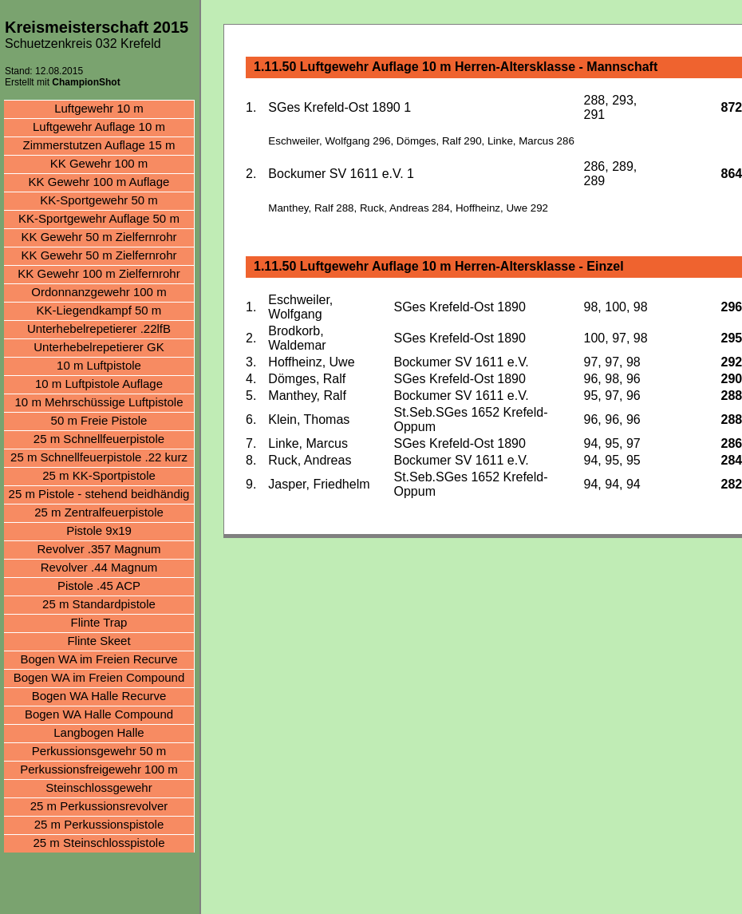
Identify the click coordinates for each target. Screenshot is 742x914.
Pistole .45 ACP (98, 585)
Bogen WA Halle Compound (99, 714)
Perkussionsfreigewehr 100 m (99, 769)
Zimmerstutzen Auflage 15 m (99, 145)
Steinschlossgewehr (98, 787)
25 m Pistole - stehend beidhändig (99, 494)
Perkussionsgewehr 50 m (99, 751)
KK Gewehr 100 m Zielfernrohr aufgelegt (99, 275)
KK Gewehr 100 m (99, 163)
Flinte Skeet (98, 640)
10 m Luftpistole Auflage (99, 383)
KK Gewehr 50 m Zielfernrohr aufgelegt (98, 256)
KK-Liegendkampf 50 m (99, 310)
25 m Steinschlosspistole (98, 842)
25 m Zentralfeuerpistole (99, 512)
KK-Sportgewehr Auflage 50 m (99, 218)
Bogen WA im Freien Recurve (98, 659)
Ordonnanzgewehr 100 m (98, 292)
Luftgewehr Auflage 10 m (99, 126)
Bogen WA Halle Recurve (99, 695)
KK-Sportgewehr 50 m (99, 200)
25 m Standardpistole (99, 604)
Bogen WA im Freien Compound (99, 677)
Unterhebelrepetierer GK (99, 347)
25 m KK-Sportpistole (99, 475)
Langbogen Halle (98, 732)
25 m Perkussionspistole (99, 824)
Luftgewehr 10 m (99, 108)
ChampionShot (86, 82)
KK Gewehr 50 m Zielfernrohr (98, 236)
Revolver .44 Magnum (99, 567)
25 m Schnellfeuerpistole (99, 438)
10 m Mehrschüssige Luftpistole (99, 402)
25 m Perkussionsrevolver (99, 806)
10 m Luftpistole (99, 365)
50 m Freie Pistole (99, 420)
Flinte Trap (99, 622)
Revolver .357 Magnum (98, 549)
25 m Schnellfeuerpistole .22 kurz (98, 457)
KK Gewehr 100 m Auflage (99, 181)
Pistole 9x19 (99, 530)
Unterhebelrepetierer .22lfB (99, 328)
